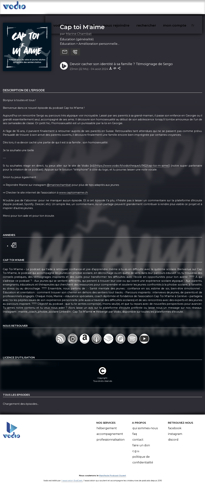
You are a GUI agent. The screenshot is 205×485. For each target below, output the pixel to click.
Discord (173, 436)
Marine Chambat (79, 30)
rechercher (153, 6)
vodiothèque (73, 6)
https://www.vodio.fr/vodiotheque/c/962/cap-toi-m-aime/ (132, 162)
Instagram (175, 430)
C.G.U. (136, 447)
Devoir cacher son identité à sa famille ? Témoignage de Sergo (121, 60)
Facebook (174, 424)
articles (97, 6)
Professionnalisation (111, 436)
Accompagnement (110, 430)
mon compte (180, 6)
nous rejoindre (123, 6)
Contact (137, 436)
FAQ (134, 430)
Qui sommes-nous (145, 424)
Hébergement (107, 424)
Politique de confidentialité (142, 456)
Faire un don (141, 441)
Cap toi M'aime (82, 23)
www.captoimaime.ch (73, 189)
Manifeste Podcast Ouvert (112, 472)
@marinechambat (59, 181)
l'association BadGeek (72, 477)
